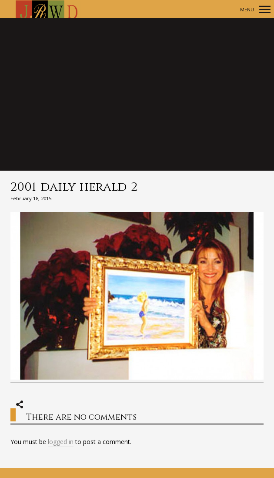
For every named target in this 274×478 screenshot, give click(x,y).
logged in (61, 442)
